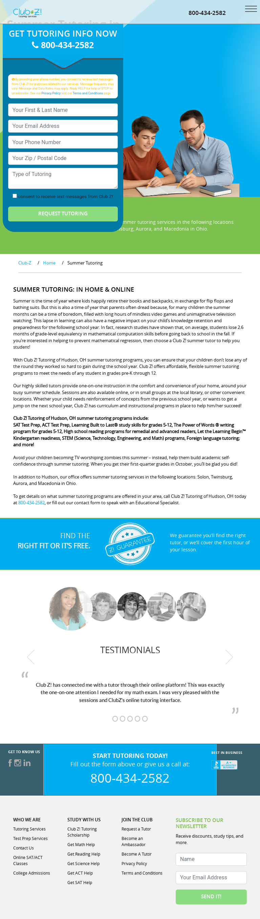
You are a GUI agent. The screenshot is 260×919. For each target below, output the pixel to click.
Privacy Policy (51, 93)
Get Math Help (81, 844)
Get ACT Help (80, 873)
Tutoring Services (29, 829)
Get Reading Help (83, 854)
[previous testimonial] (30, 657)
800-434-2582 (207, 13)
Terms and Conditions (88, 93)
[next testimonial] (229, 657)
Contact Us (23, 848)
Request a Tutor (136, 829)
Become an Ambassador (134, 841)
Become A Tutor (137, 854)
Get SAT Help (79, 882)
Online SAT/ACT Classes (28, 860)
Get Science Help (83, 863)
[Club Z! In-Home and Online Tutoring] (27, 12)
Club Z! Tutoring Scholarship (82, 832)
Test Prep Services (30, 838)
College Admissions (31, 873)
